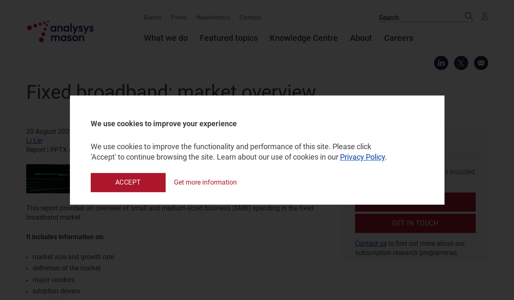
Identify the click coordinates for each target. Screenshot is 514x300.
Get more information (205, 182)
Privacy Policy (362, 157)
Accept (128, 182)
